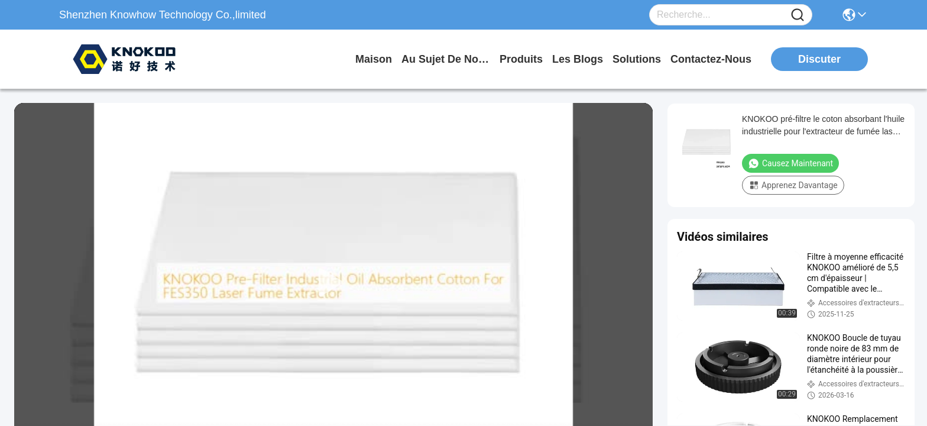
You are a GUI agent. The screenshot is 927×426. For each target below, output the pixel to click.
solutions (636, 59)
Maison (373, 59)
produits (521, 59)
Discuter (819, 59)
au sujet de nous (445, 59)
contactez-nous (710, 59)
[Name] (797, 15)
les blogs (577, 59)
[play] (333, 283)
